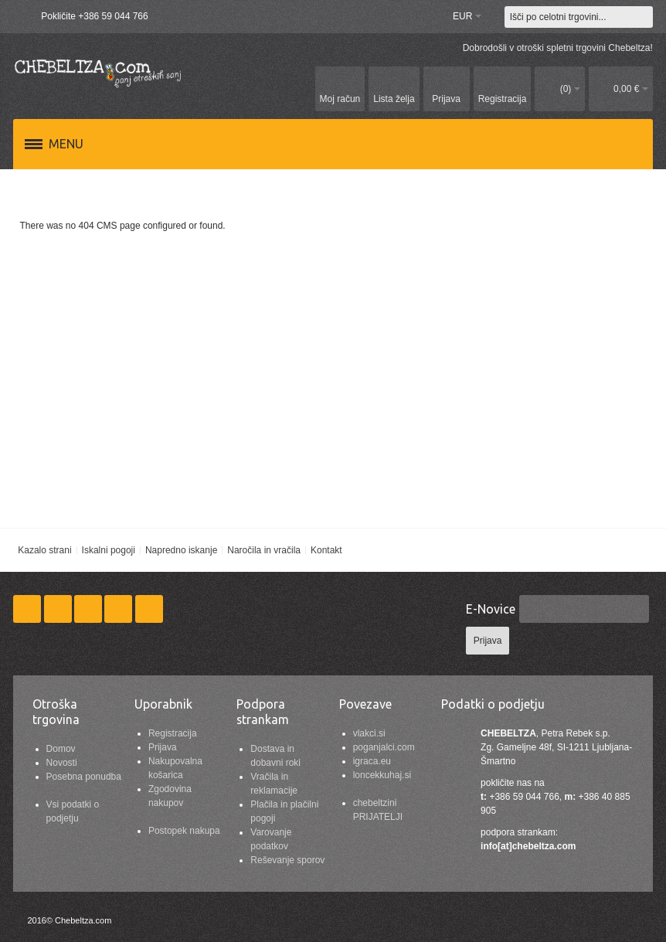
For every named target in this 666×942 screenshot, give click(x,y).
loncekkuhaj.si (382, 775)
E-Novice (490, 609)
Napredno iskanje (181, 550)
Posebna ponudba (83, 776)
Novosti (61, 762)
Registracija (172, 733)
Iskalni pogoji (108, 550)
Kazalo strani (44, 550)
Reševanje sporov (287, 860)
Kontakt (326, 550)
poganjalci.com (384, 747)
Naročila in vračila (264, 550)
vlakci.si (369, 733)
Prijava (162, 747)
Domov (61, 748)
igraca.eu (372, 761)
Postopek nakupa (184, 830)
